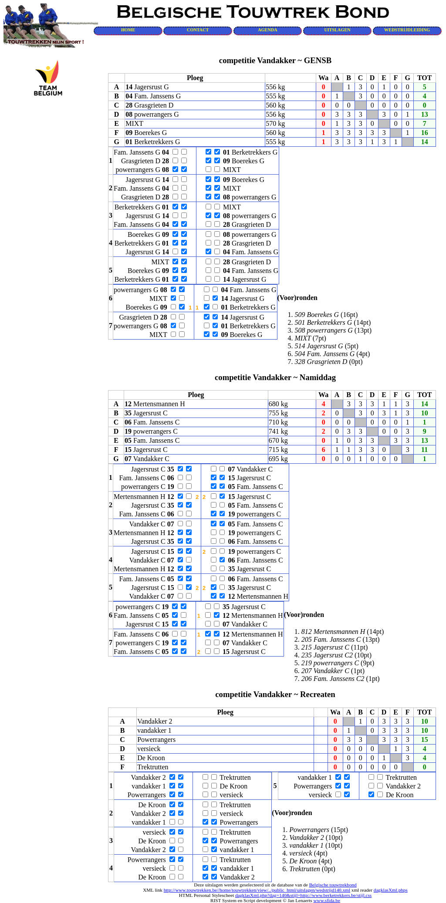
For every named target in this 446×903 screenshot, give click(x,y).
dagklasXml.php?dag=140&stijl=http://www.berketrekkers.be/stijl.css (303, 895)
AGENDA (267, 29)
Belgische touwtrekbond (333, 884)
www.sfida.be (326, 900)
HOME (128, 29)
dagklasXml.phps (391, 890)
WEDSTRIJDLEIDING (407, 29)
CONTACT (198, 29)
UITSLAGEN (337, 29)
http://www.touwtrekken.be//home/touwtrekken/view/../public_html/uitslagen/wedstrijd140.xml (257, 890)
